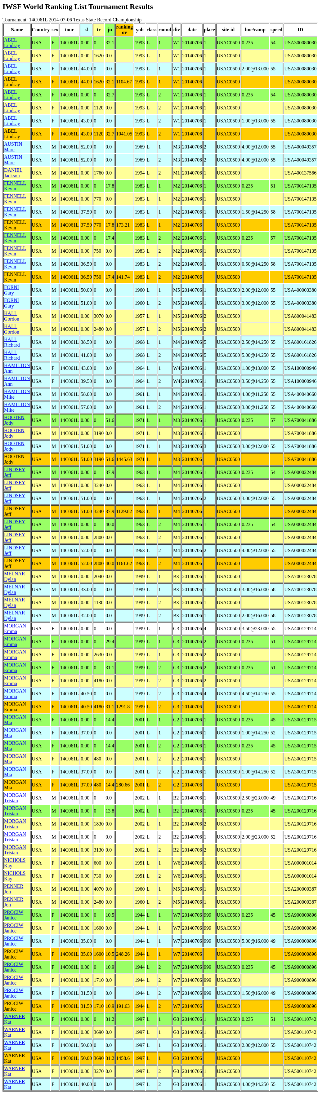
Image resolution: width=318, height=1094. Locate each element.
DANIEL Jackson (13, 172)
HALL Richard (12, 342)
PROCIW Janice (13, 915)
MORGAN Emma (15, 628)
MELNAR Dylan (14, 576)
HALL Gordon (11, 316)
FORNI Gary (11, 290)
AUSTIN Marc (13, 146)
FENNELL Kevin (15, 185)
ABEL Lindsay (12, 42)
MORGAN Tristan (15, 797)
